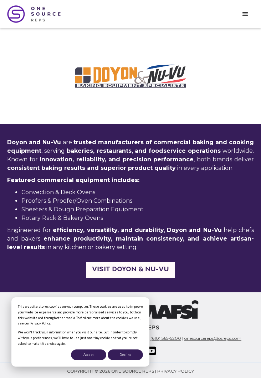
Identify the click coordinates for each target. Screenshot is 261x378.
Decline (125, 355)
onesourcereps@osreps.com (212, 338)
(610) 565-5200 (165, 338)
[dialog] (80, 332)
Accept (88, 355)
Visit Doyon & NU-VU (130, 270)
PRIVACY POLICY (175, 371)
